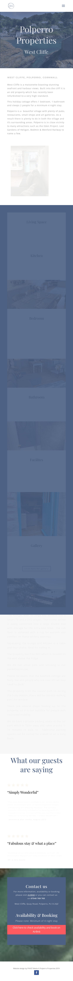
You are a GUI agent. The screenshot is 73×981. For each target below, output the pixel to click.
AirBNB (31, 895)
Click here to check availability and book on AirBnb (36, 929)
